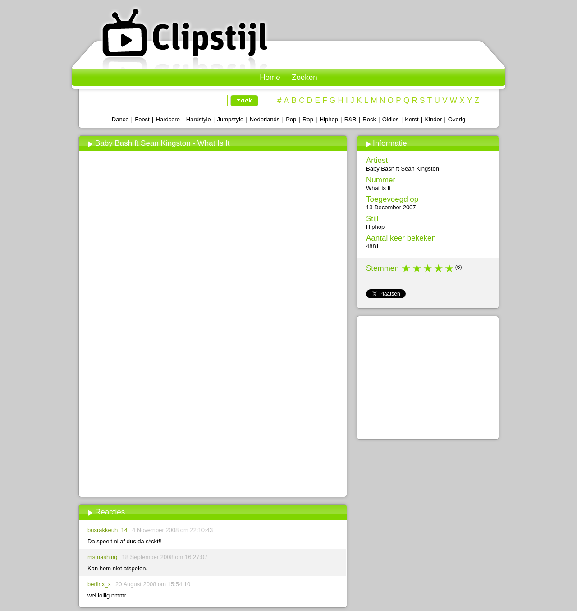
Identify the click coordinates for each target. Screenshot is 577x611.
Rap (307, 119)
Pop (291, 119)
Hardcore (168, 119)
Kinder (433, 119)
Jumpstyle (230, 119)
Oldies (390, 119)
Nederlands (265, 119)
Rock (369, 119)
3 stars (428, 268)
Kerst (411, 119)
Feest (142, 119)
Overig (456, 119)
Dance (120, 119)
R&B (350, 119)
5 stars (449, 268)
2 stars (417, 268)
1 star (406, 268)
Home (270, 77)
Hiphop (329, 119)
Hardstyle (198, 119)
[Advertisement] (212, 427)
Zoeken (304, 77)
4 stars (439, 268)
